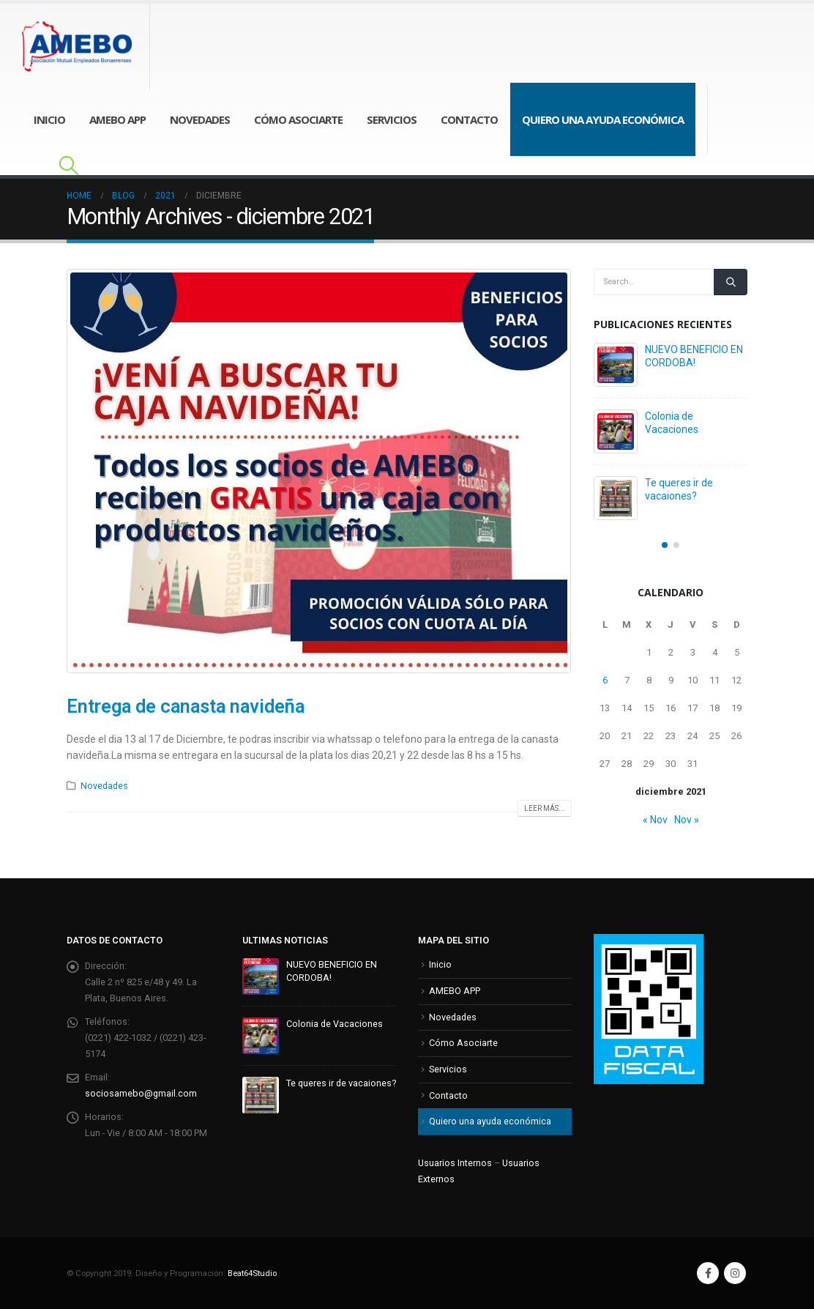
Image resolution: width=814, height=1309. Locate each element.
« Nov (655, 820)
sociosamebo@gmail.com (141, 1093)
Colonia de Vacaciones (334, 1023)
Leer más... (544, 808)
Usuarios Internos (455, 1162)
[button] (68, 165)
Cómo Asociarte (298, 119)
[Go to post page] (615, 364)
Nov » (686, 820)
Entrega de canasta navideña (186, 706)
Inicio (49, 119)
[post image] (319, 471)
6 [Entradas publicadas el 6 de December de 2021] (605, 680)
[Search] (730, 282)
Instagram (735, 1273)
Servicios (392, 119)
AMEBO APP (117, 119)
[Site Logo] (86, 46)
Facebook (708, 1273)
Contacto (469, 119)
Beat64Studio (252, 1273)
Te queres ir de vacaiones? (341, 1083)
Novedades (200, 119)
